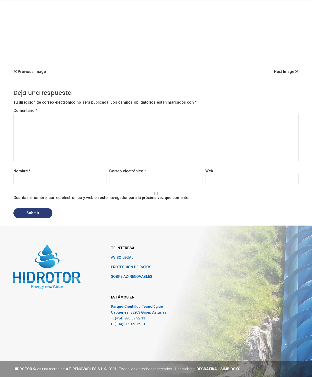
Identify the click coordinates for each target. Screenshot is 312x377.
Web (209, 171)
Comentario (25, 110)
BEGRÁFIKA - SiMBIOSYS (218, 369)
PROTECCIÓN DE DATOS (131, 267)
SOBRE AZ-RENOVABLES (131, 276)
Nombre (21, 171)
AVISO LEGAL (122, 257)
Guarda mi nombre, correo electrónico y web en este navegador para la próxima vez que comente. (101, 197)
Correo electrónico (127, 171)
